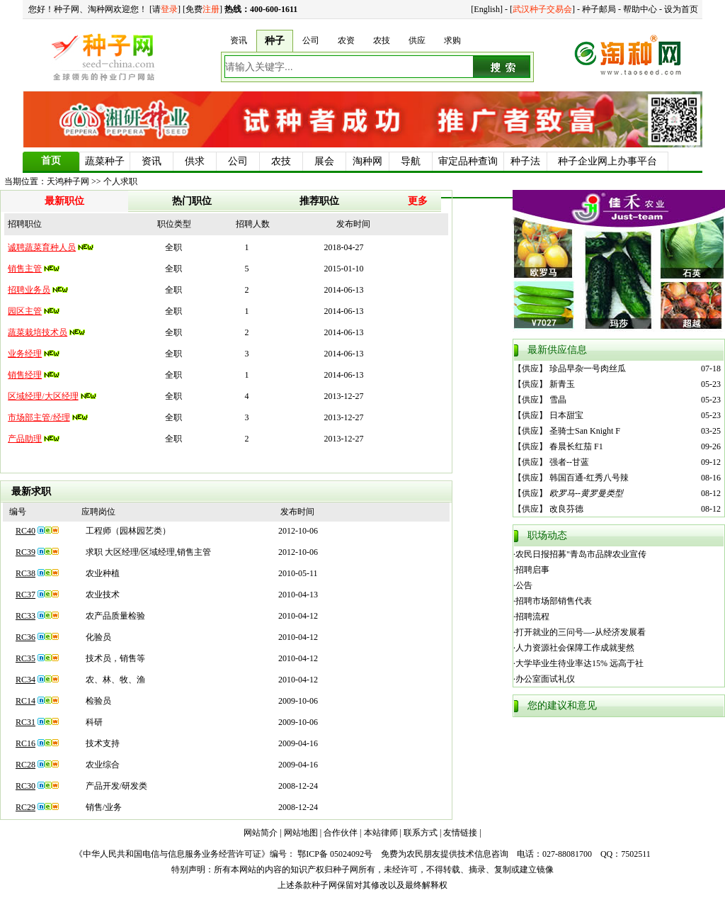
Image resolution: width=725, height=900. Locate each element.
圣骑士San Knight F (584, 431)
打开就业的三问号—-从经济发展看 (580, 632)
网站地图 (301, 833)
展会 (324, 161)
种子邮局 (599, 9)
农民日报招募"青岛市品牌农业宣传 (580, 554)
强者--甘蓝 (569, 462)
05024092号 (351, 854)
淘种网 (367, 161)
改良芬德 (566, 509)
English (487, 9)
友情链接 (460, 833)
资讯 (151, 161)
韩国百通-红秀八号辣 (589, 478)
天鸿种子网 (68, 181)
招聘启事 (532, 570)
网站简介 (261, 833)
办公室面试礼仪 (545, 679)
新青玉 (562, 384)
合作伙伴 (341, 833)
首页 (51, 160)
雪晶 (557, 400)
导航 (411, 161)
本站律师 (381, 833)
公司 (238, 161)
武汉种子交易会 (542, 9)
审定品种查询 (468, 161)
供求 (195, 161)
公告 (523, 585)
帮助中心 (640, 9)
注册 (210, 9)
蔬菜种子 (105, 161)
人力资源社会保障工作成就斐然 (574, 648)
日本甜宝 (566, 415)
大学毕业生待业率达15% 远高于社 (579, 663)
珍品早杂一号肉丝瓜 (587, 368)
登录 (169, 9)
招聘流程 (532, 616)
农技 (281, 161)
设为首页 (681, 9)
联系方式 (421, 833)
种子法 (525, 161)
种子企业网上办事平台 (607, 161)
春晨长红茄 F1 (576, 446)
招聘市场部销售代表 (553, 601)
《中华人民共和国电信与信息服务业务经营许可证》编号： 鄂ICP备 (201, 854)
